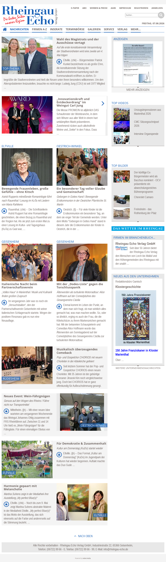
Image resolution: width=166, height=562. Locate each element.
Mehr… (136, 29)
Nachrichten (19, 29)
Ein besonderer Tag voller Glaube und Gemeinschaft (81, 190)
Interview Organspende (146, 133)
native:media (87, 558)
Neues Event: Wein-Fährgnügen (27, 396)
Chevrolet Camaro (143, 197)
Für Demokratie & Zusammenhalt (81, 443)
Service (109, 29)
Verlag (122, 29)
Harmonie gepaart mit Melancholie (20, 487)
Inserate (56, 29)
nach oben (85, 536)
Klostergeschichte (128, 287)
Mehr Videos (138, 148)
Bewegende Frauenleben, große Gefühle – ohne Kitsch (25, 190)
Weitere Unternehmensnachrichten (138, 368)
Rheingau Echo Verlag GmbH (135, 243)
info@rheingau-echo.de (116, 549)
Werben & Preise (98, 8)
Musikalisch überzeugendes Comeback (77, 350)
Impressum (125, 8)
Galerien (94, 29)
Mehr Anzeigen (138, 90)
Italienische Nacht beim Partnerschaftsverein (19, 285)
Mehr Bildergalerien (138, 223)
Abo (84, 8)
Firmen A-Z (39, 29)
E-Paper (75, 8)
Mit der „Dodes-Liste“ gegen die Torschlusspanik (80, 285)
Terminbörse (75, 29)
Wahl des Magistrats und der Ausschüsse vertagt (78, 40)
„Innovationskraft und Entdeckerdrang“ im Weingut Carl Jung (73, 102)
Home (4, 31)
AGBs (113, 8)
